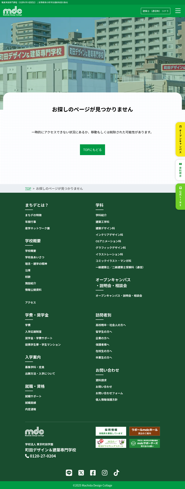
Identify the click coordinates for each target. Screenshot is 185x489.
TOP (28, 188)
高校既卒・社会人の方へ (111, 325)
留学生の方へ (104, 332)
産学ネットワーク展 (37, 228)
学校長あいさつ (34, 257)
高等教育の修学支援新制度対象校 (53, 2)
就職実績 (30, 403)
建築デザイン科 (105, 228)
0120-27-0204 (40, 456)
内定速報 (30, 409)
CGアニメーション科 (108, 241)
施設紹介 (30, 283)
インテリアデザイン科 (109, 235)
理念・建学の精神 (36, 264)
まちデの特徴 (33, 215)
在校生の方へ (104, 351)
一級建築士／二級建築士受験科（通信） (120, 267)
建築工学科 (102, 222)
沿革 (28, 270)
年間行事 (30, 222)
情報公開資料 (33, 290)
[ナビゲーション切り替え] (178, 11)
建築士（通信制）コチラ (156, 11)
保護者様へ (102, 344)
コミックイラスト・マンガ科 (113, 261)
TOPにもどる (92, 149)
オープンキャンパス (180, 141)
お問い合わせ (104, 387)
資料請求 (180, 171)
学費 (28, 325)
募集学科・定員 (34, 367)
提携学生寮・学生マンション (43, 344)
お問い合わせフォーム (109, 393)
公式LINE (180, 198)
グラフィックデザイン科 (111, 247)
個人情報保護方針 (107, 399)
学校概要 (30, 251)
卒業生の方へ (104, 357)
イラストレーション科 (109, 254)
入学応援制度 (33, 332)
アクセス (30, 302)
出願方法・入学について (40, 373)
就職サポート (33, 396)
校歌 (28, 277)
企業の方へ (102, 338)
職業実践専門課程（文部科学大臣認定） (19, 2)
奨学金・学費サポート (39, 338)
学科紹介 (101, 215)
